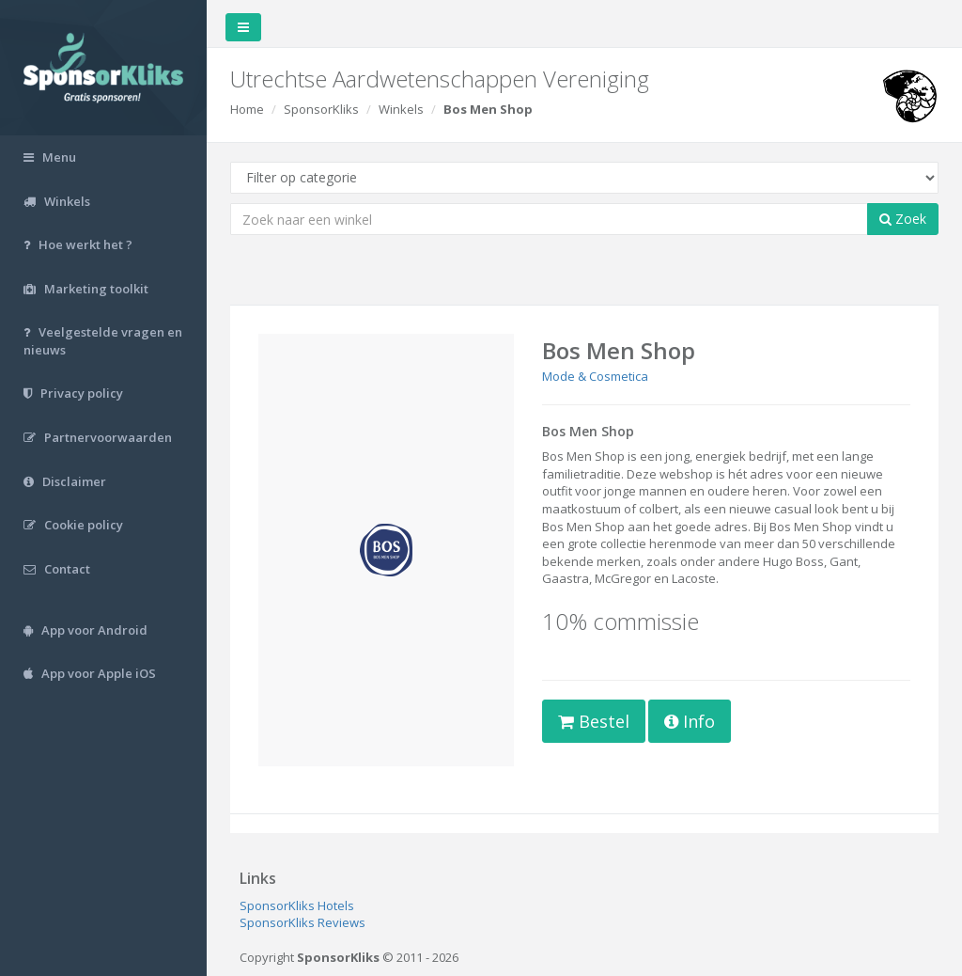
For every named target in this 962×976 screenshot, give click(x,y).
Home (247, 109)
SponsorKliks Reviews (302, 922)
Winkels (401, 109)
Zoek (902, 219)
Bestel (593, 721)
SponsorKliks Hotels (297, 905)
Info (689, 721)
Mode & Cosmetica (595, 376)
